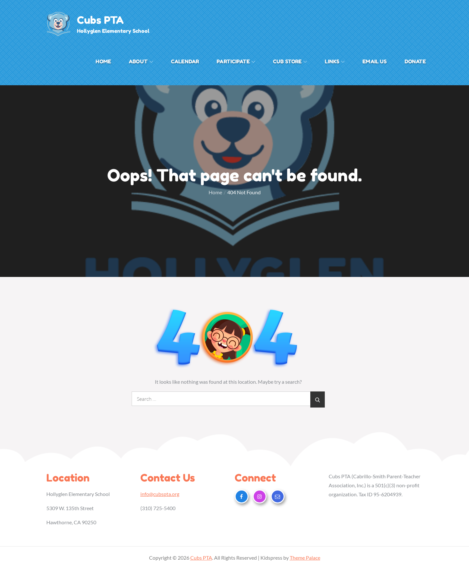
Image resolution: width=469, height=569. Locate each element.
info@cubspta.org (159, 494)
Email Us (374, 61)
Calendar (185, 61)
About (141, 61)
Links (335, 61)
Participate (236, 61)
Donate (415, 61)
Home (103, 61)
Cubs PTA (100, 20)
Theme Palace (305, 558)
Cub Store (290, 61)
